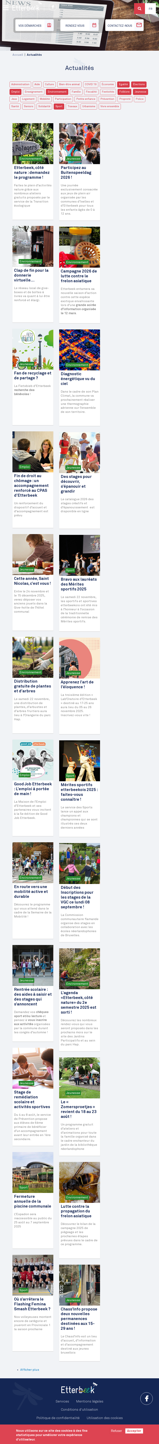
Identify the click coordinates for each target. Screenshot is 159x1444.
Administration (20, 84)
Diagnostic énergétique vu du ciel (78, 379)
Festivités (108, 91)
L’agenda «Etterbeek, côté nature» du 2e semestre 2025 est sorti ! (78, 1003)
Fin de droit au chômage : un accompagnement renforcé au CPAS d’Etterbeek (31, 486)
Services (62, 1401)
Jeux (14, 99)
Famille (76, 91)
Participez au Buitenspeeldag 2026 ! (76, 173)
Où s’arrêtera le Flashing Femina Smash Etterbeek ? (32, 1304)
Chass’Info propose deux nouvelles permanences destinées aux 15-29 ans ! (79, 1319)
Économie (108, 84)
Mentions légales (89, 1401)
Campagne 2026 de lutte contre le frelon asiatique (79, 276)
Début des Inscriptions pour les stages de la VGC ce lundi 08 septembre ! (77, 897)
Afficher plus (29, 1369)
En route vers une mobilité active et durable (31, 892)
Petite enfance (85, 99)
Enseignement (34, 91)
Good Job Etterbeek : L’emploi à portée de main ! (33, 789)
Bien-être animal (69, 84)
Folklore (124, 91)
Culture (49, 84)
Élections (139, 84)
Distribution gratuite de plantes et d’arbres (32, 686)
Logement (28, 99)
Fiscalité (91, 91)
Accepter (134, 1430)
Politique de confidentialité (58, 1418)
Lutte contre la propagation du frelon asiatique (76, 1211)
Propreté (125, 99)
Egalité (123, 84)
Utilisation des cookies (105, 1418)
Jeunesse (140, 91)
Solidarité (44, 106)
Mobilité (45, 99)
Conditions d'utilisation (79, 1409)
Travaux (72, 106)
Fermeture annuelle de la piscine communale (32, 1202)
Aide (37, 84)
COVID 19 (91, 84)
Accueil (17, 54)
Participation (63, 99)
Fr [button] (150, 9)
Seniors (28, 106)
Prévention (107, 99)
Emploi (15, 91)
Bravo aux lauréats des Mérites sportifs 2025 (79, 584)
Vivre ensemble (109, 106)
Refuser (116, 1430)
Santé (15, 106)
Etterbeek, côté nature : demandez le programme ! (32, 173)
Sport (58, 106)
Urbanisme (88, 106)
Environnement (57, 91)
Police (140, 99)
